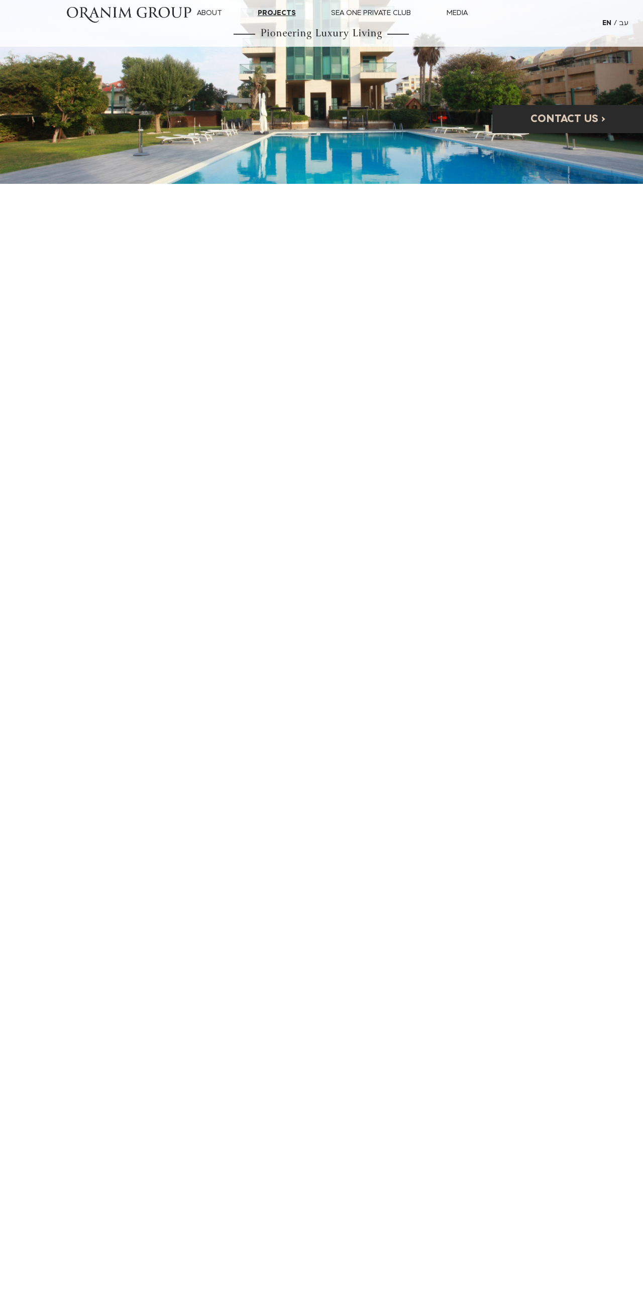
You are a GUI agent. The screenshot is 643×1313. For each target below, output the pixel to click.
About (209, 13)
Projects (277, 13)
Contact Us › (567, 119)
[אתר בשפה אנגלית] (610, 23)
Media (457, 13)
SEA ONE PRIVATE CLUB (371, 13)
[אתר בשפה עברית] (623, 23)
